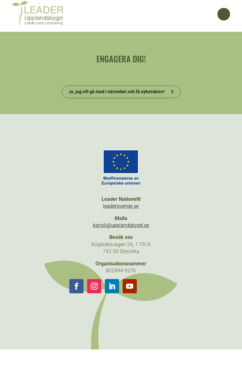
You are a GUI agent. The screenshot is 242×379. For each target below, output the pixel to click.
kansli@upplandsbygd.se (121, 225)
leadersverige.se (121, 206)
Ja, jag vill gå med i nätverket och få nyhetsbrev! (116, 91)
